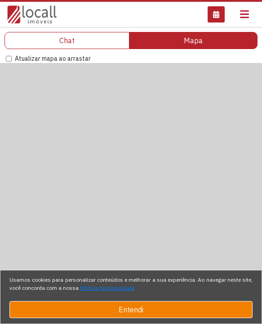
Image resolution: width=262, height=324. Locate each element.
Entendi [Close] (131, 309)
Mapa (193, 40)
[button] (216, 14)
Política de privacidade (107, 287)
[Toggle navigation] (244, 14)
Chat (67, 40)
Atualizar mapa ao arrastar (53, 58)
